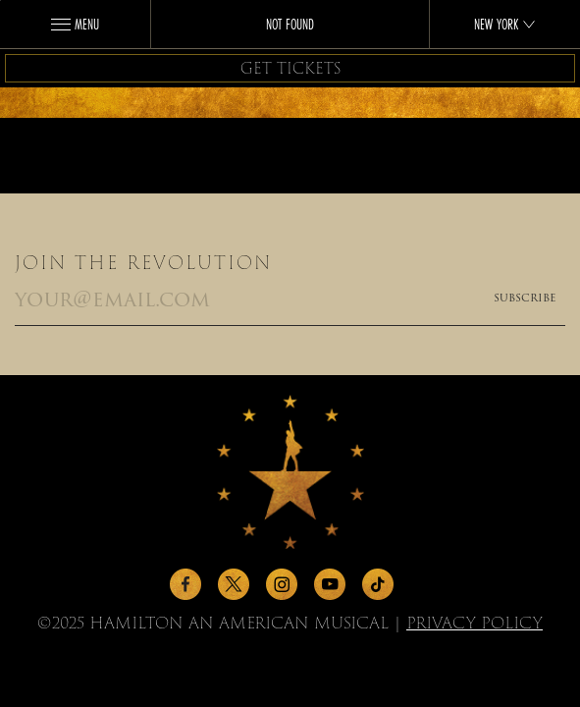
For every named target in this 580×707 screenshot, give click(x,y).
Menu (75, 24)
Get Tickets (290, 69)
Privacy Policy (474, 623)
